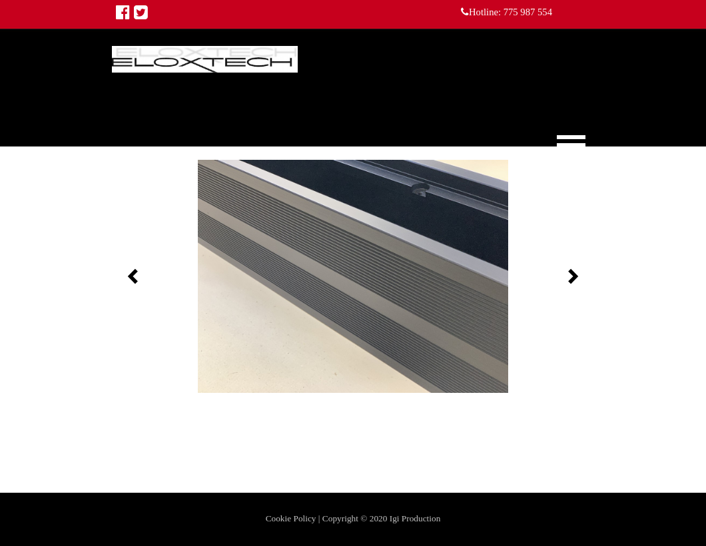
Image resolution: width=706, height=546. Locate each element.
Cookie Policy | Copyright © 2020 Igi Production (353, 518)
